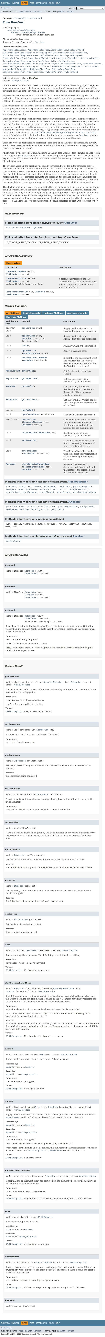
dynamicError (29, 350)
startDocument (30, 492)
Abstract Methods (77, 313)
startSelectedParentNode (35, 464)
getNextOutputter (82, 486)
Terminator (12, 399)
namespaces (11, 509)
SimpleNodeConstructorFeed (18, 72)
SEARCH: (72, 8)
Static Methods (31, 313)
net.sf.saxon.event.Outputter (21, 30)
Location (26, 338)
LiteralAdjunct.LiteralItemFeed (41, 66)
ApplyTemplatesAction (15, 50)
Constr (28, 12)
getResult (27, 386)
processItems (29, 419)
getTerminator (29, 399)
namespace (10, 489)
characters (24, 486)
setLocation (59, 489)
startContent (12, 492)
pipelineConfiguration (17, 228)
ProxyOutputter (20, 81)
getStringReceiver (68, 507)
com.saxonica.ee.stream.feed (27, 18)
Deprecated (41, 3)
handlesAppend (13, 541)
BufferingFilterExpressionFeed (70, 53)
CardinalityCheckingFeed (69, 55)
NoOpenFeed (23, 69)
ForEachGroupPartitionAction (19, 64)
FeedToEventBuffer (47, 61)
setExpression (29, 432)
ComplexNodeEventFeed (15, 58)
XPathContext (12, 274)
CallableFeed (47, 55)
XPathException (31, 353)
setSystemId (57, 509)
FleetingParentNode (34, 467)
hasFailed (27, 410)
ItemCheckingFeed (12, 66)
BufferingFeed (44, 53)
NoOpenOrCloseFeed (40, 69)
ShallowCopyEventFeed (64, 69)
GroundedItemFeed (92, 64)
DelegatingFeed (11, 61)
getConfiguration (15, 507)
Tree (32, 3)
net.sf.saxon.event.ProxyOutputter (28, 32)
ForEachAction (66, 61)
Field (21, 12)
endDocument (50, 486)
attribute (10, 486)
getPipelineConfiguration (41, 507)
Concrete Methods (16, 317)
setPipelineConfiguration (34, 509)
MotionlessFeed (68, 66)
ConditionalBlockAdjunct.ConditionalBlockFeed (54, 58)
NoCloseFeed (9, 69)
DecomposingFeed (90, 58)
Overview (5, 3)
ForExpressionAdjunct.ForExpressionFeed (58, 64)
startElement (47, 492)
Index (51, 3)
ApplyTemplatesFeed (38, 50)
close (25, 345)
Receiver (39, 42)
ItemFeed (10, 271)
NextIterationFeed (88, 66)
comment (37, 486)
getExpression (29, 378)
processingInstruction (38, 489)
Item (32, 328)
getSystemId (86, 507)
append (25, 328)
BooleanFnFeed (76, 50)
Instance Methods (53, 313)
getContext (28, 371)
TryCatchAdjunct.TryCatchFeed (61, 72)
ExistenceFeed (28, 61)
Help (58, 3)
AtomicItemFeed (58, 50)
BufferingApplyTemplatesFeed (19, 53)
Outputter (70, 222)
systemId (37, 228)
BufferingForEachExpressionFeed (20, 55)
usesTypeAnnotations (84, 492)
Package (15, 3)
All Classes (6, 8)
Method (37, 12)
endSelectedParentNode (34, 357)
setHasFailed (29, 440)
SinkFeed (38, 72)
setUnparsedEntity (78, 489)
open (24, 414)
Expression (22, 292)
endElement (65, 486)
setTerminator (29, 451)
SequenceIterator (32, 422)
